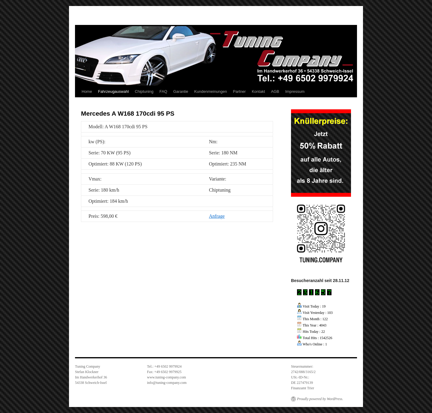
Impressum (294, 91)
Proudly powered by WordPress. (320, 399)
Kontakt (258, 91)
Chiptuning (144, 91)
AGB (275, 91)
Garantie (180, 91)
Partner (239, 91)
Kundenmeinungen (210, 91)
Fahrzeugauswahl (113, 91)
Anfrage (216, 216)
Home (87, 91)
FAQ (163, 91)
